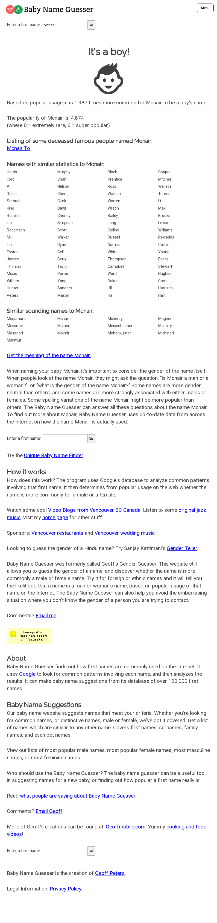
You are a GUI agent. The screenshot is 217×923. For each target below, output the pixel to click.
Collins (113, 230)
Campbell (116, 266)
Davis (62, 208)
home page (55, 517)
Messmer (15, 326)
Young (163, 252)
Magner (165, 318)
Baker (113, 281)
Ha (110, 295)
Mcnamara (16, 318)
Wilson (113, 208)
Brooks (164, 215)
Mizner (63, 326)
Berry (62, 259)
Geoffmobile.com (125, 827)
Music (12, 273)
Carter (163, 244)
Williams (165, 230)
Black (112, 172)
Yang (61, 281)
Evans (163, 259)
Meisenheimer (120, 326)
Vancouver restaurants (57, 533)
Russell (114, 237)
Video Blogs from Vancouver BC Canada (94, 510)
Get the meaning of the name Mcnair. (49, 355)
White (113, 252)
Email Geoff (49, 811)
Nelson (63, 186)
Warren (114, 201)
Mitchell (165, 179)
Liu (9, 223)
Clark (61, 201)
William (13, 281)
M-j (9, 237)
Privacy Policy (65, 889)
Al (8, 186)
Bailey (113, 215)
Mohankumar (119, 333)
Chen (61, 194)
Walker (63, 237)
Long (112, 223)
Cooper (164, 172)
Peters (12, 295)
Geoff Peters (110, 873)
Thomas (14, 266)
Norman (115, 244)
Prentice (115, 179)
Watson (114, 194)
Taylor (62, 266)
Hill (110, 288)
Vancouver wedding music (125, 533)
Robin (12, 194)
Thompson (117, 259)
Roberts (13, 215)
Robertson (16, 230)
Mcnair (63, 318)
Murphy (64, 172)
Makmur (14, 340)
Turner (164, 194)
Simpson (65, 223)
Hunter (13, 288)
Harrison (165, 288)
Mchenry (115, 318)
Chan (61, 179)
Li (159, 201)
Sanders (64, 288)
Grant (163, 281)
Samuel (13, 201)
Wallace (165, 186)
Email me (46, 615)
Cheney (64, 215)
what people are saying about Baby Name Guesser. (78, 796)
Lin (9, 244)
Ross (112, 186)
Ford (10, 179)
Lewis (163, 223)
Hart (162, 295)
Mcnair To (18, 148)
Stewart (165, 266)
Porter (62, 273)
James (13, 259)
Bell (60, 252)
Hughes (164, 273)
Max (162, 208)
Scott (62, 230)
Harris (12, 172)
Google (27, 674)
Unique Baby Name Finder (53, 455)
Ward (112, 273)
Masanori (15, 333)
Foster (12, 252)
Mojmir (63, 333)
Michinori (166, 333)
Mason (63, 295)
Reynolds (166, 237)
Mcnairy (165, 326)
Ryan (61, 244)
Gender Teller (182, 548)
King (10, 208)
